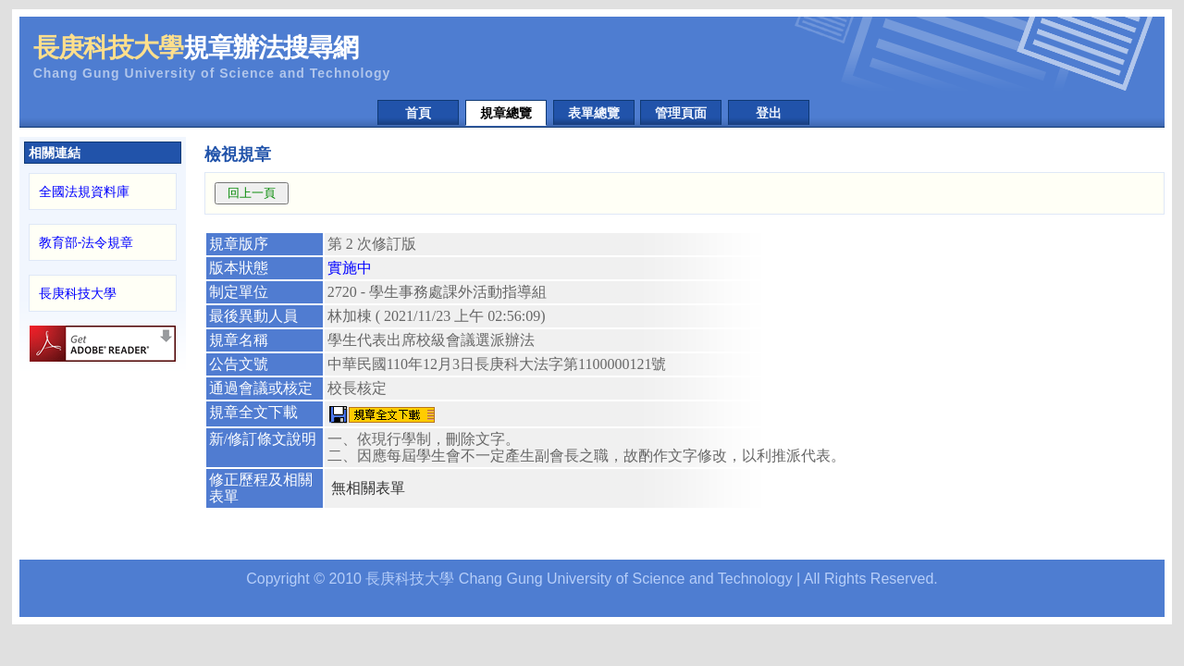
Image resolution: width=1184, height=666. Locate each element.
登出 (769, 112)
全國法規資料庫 (84, 191)
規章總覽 (506, 112)
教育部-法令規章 (86, 242)
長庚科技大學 (78, 293)
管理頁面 (681, 112)
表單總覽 (594, 112)
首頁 (418, 112)
